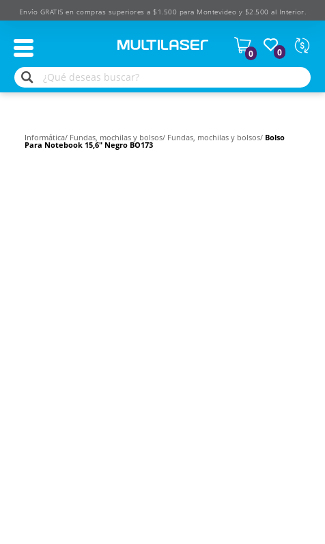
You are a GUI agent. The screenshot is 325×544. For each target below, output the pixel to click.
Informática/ (47, 137)
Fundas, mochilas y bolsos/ (118, 137)
